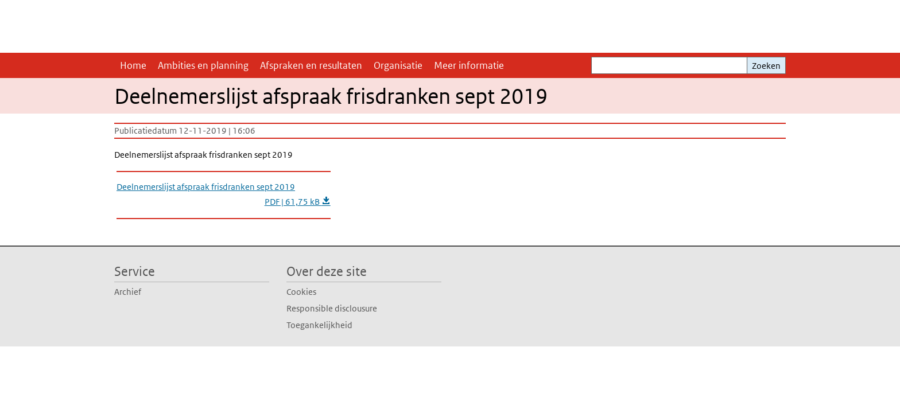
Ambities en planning (203, 65)
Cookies (301, 291)
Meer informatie (469, 65)
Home (133, 65)
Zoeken (766, 65)
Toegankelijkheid (319, 325)
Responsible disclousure (331, 308)
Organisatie (398, 65)
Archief (127, 291)
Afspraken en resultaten (311, 65)
